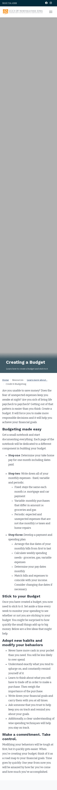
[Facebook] (46, 3)
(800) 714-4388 (9, 3)
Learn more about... (37, 380)
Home (5, 380)
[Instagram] (50, 3)
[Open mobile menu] (50, 12)
